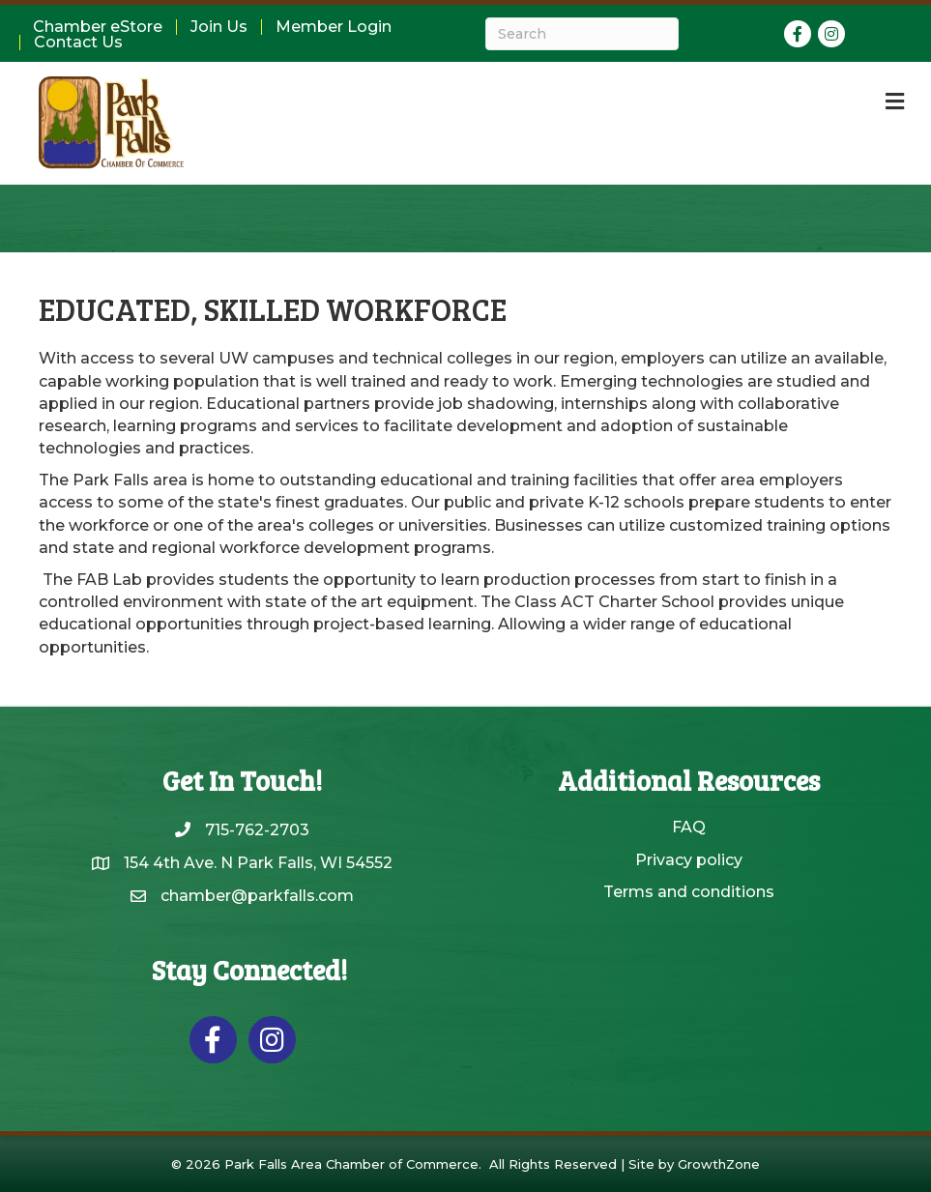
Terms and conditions (688, 892)
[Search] (582, 33)
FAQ (689, 827)
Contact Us (78, 42)
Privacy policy (688, 860)
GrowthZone (719, 1164)
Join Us (218, 27)
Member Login (334, 27)
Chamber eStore (97, 27)
